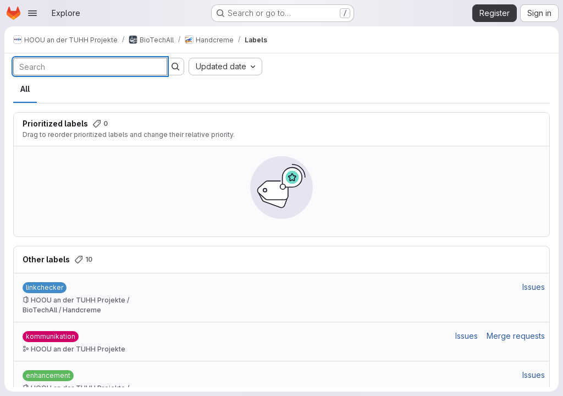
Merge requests (516, 335)
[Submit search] (175, 66)
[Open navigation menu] (32, 13)
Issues (533, 287)
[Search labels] (90, 66)
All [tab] (25, 89)
